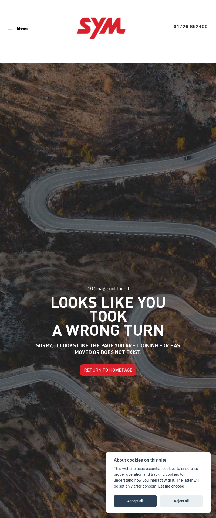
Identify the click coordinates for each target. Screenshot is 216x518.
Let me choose (171, 486)
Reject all (181, 501)
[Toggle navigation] (17, 28)
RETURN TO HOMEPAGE (108, 370)
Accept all (135, 501)
